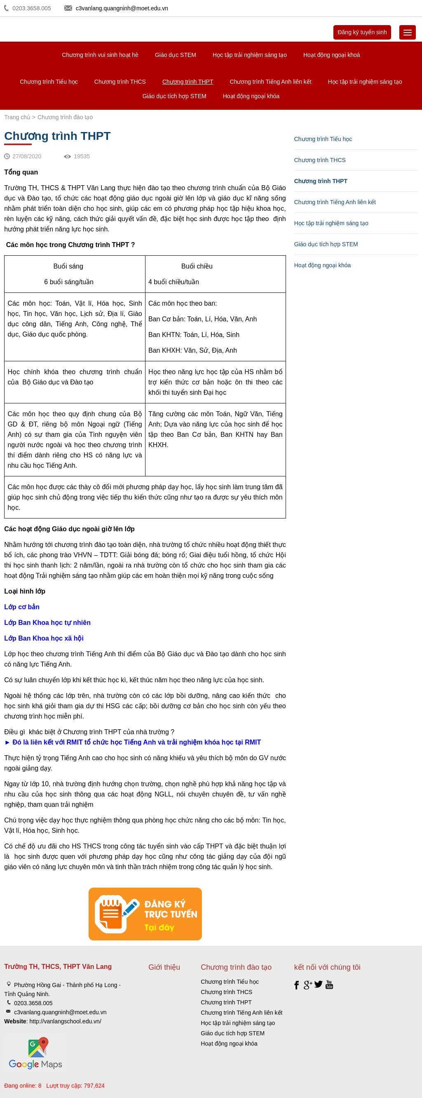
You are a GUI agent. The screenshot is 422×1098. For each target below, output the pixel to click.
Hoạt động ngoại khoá (331, 55)
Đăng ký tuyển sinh (362, 32)
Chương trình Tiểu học (49, 81)
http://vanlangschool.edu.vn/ (65, 1021)
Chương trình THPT (187, 81)
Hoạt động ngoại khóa (251, 96)
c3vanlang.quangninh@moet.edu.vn (122, 8)
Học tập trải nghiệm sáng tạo (250, 55)
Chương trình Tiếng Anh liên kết (271, 81)
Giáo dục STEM (175, 55)
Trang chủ (17, 117)
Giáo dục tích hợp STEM (174, 96)
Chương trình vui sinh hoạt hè (100, 55)
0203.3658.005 (31, 8)
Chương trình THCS (120, 81)
